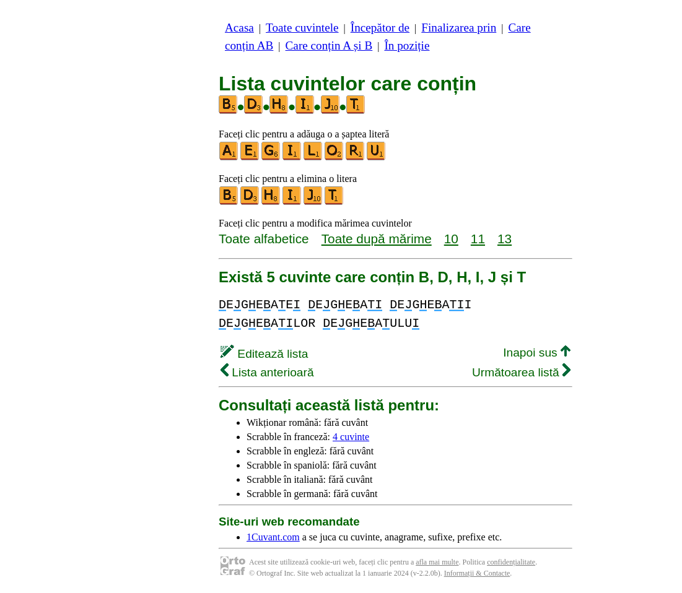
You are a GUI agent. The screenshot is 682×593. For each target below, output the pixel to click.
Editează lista (264, 353)
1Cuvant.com (273, 537)
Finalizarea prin (458, 27)
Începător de (380, 27)
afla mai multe (437, 562)
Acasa (239, 27)
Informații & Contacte (477, 573)
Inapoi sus (537, 352)
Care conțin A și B (329, 45)
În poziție (406, 45)
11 (478, 239)
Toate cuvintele (302, 27)
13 (504, 239)
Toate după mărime (376, 239)
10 (451, 239)
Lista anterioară (267, 372)
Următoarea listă (521, 372)
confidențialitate (511, 562)
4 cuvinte (351, 436)
